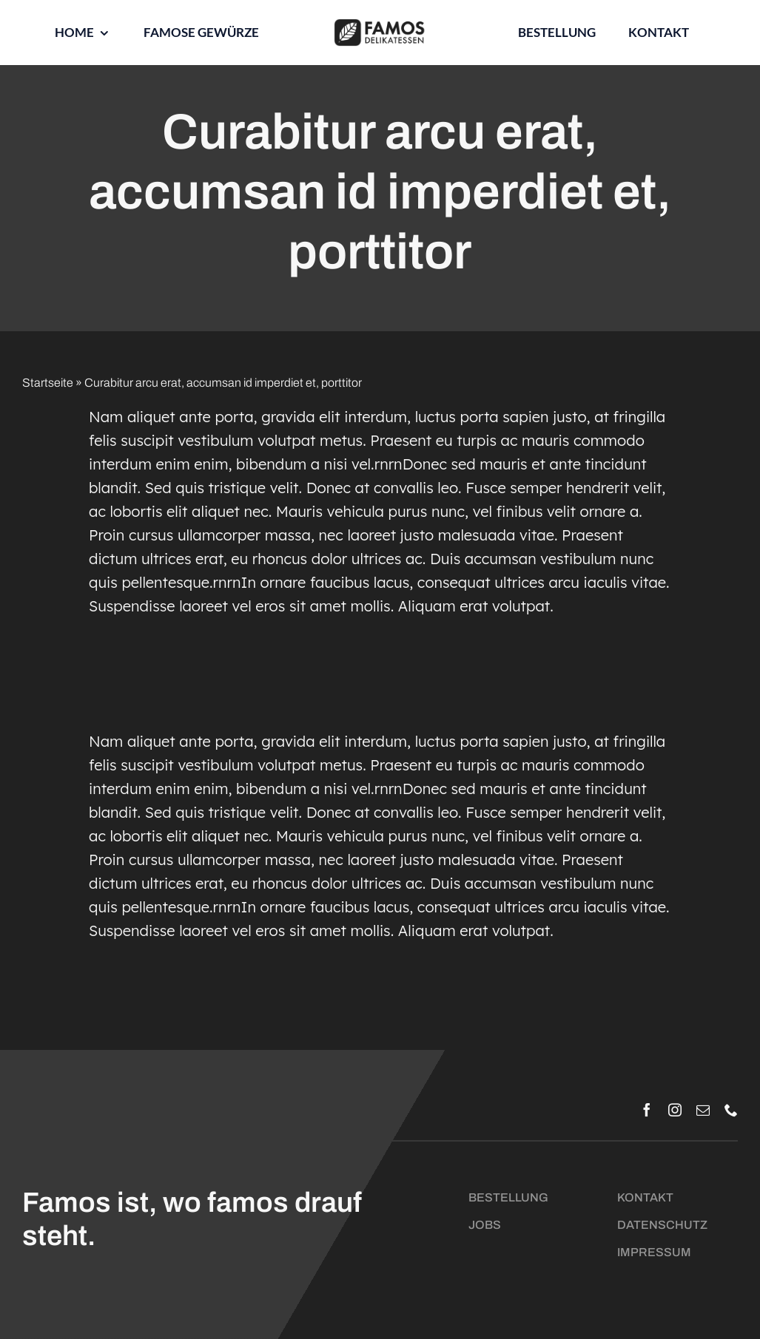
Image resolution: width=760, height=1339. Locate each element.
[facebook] (646, 1109)
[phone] (731, 1109)
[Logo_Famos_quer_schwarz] (380, 24)
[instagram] (675, 1109)
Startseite (47, 382)
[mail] (703, 1109)
